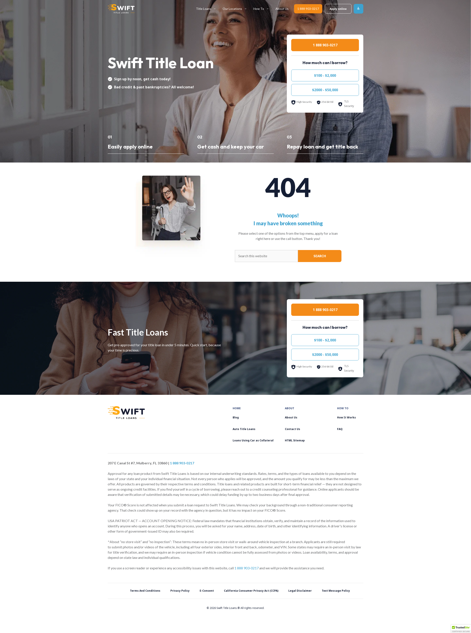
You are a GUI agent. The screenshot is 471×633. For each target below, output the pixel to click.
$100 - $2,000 (325, 75)
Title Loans (207, 9)
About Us (282, 8)
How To (262, 9)
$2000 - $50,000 (325, 89)
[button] (461, 629)
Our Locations (236, 9)
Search (319, 256)
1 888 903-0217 (308, 8)
